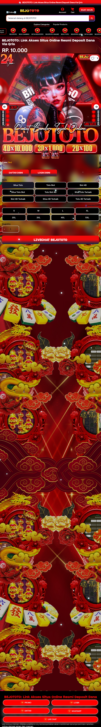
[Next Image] (96, 107)
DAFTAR (26, 711)
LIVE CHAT (50, 719)
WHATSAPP (74, 711)
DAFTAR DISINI (16, 173)
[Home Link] (30, 10)
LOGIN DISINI (44, 173)
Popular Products (60, 24)
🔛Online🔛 (11, 12)
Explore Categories (41, 24)
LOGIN (74, 703)
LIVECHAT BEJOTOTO (50, 240)
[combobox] (47, 18)
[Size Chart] (92, 205)
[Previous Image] (4, 107)
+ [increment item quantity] (17, 229)
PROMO (26, 703)
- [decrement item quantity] (4, 229)
